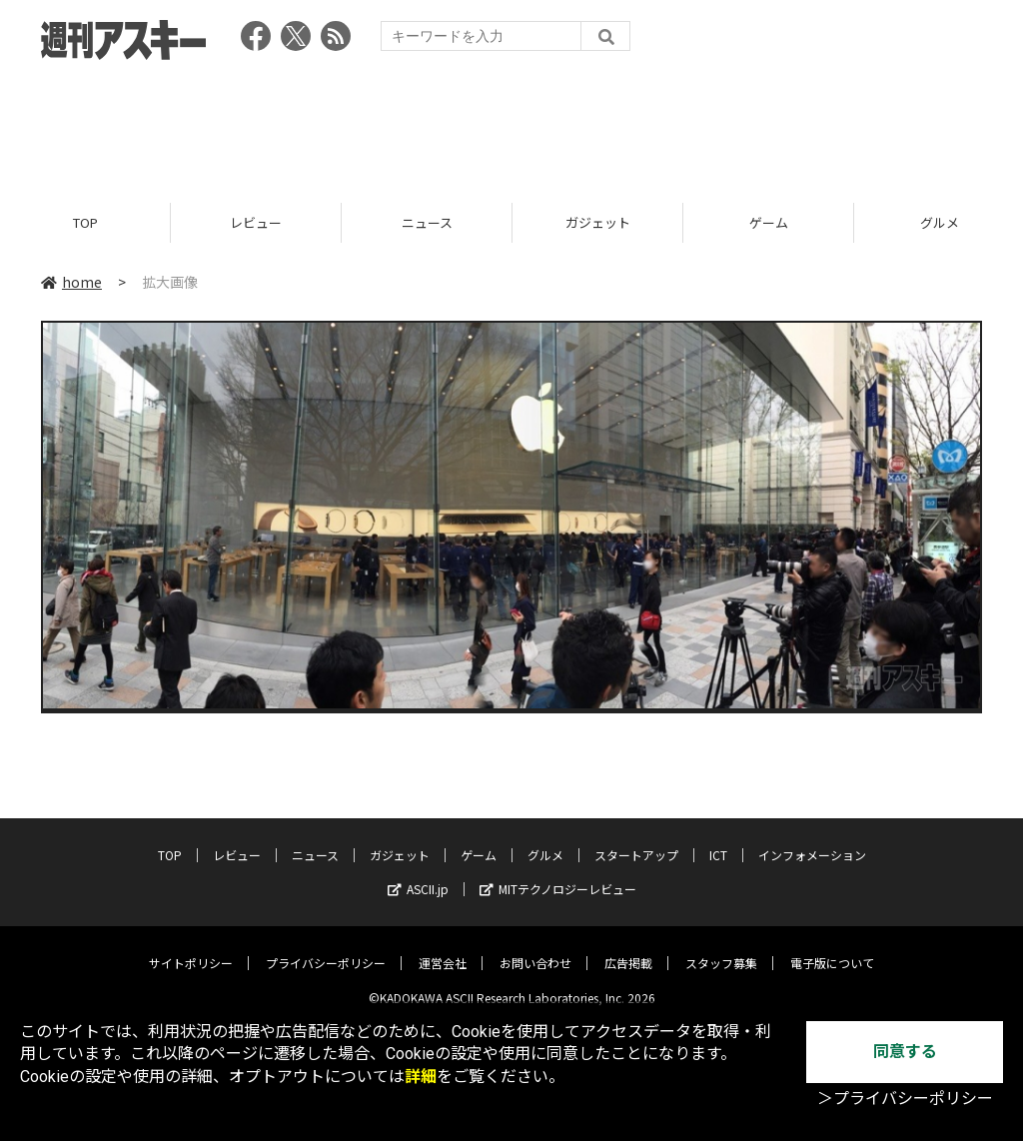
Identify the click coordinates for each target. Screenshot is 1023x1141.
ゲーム (768, 222)
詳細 (421, 1076)
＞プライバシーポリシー (905, 1098)
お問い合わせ (535, 948)
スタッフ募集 (721, 948)
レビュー (256, 222)
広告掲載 (628, 948)
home (71, 282)
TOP (85, 222)
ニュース (427, 222)
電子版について (832, 948)
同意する (905, 1051)
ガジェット (597, 222)
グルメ (545, 840)
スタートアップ (636, 840)
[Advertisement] (511, 125)
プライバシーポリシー (326, 948)
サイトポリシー (191, 948)
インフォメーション (812, 840)
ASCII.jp (418, 874)
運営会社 (443, 948)
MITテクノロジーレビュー (558, 874)
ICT (718, 840)
